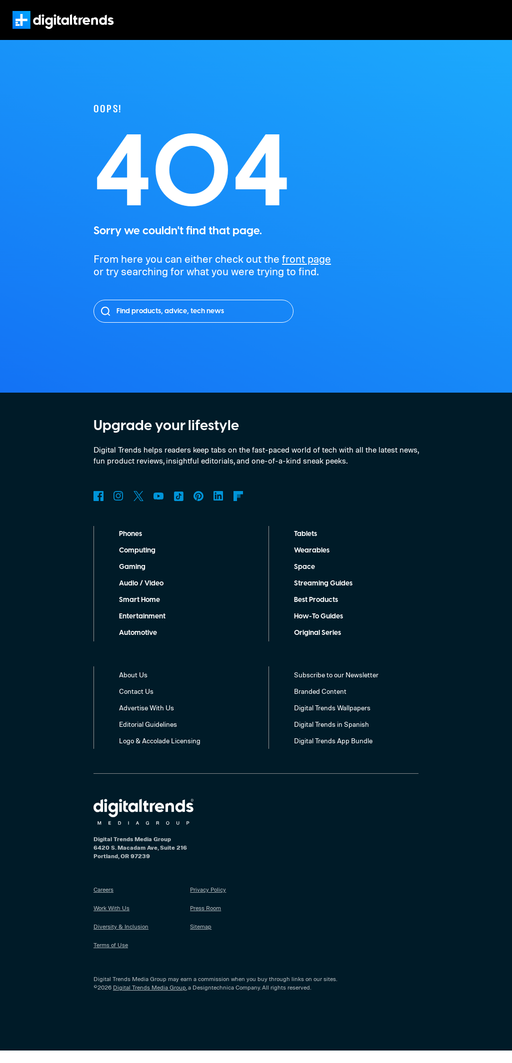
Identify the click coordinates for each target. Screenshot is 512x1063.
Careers (104, 901)
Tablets (306, 546)
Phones (131, 546)
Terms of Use (111, 957)
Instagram (119, 509)
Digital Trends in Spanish (333, 736)
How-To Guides (319, 629)
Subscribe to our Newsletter (337, 687)
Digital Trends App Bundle (334, 753)
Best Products (318, 612)
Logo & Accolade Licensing (161, 753)
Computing (137, 563)
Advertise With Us (146, 720)
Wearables (311, 563)
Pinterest (199, 509)
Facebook (99, 509)
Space (304, 579)
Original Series (319, 645)
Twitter (139, 509)
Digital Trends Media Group (149, 999)
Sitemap (201, 938)
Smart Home (139, 612)
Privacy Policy (209, 901)
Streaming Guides (324, 596)
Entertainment (142, 629)
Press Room (206, 920)
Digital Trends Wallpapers (334, 720)
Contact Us (136, 703)
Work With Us (112, 920)
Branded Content (320, 703)
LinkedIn (219, 509)
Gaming (132, 579)
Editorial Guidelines (149, 736)
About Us (133, 687)
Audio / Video (141, 596)
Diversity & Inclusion (121, 938)
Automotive (138, 645)
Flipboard (239, 509)
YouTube (159, 509)
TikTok (179, 509)
